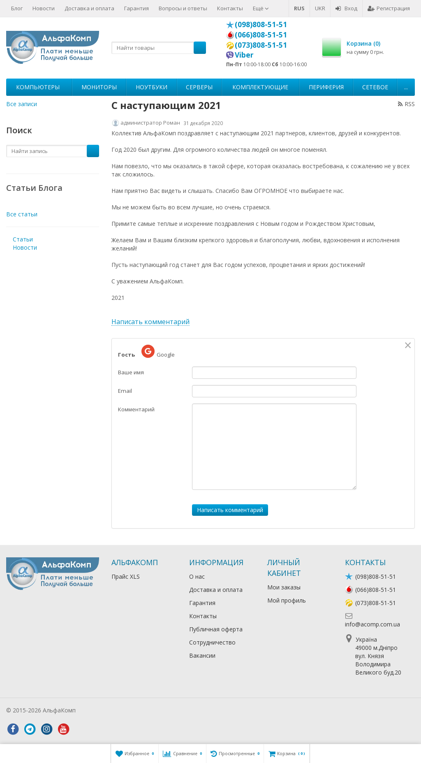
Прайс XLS (125, 576)
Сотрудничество (212, 642)
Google (158, 351)
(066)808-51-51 (261, 34)
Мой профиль (286, 600)
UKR (320, 8)
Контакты (230, 8)
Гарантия (136, 8)
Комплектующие (260, 87)
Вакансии (202, 655)
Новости (43, 8)
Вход (346, 8)
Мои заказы (284, 587)
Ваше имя (131, 372)
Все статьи (21, 214)
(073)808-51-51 (261, 45)
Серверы (199, 87)
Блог (17, 8)
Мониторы (99, 87)
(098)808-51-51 (261, 24)
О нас (197, 576)
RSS (406, 104)
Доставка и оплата (89, 8)
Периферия (326, 87)
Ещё (261, 8)
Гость (126, 354)
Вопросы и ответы (183, 8)
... (406, 87)
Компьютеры (38, 87)
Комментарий (136, 409)
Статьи (23, 239)
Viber (244, 55)
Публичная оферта (216, 629)
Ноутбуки (151, 87)
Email (125, 390)
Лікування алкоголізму (108, 710)
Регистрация (389, 8)
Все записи (21, 104)
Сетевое (375, 87)
